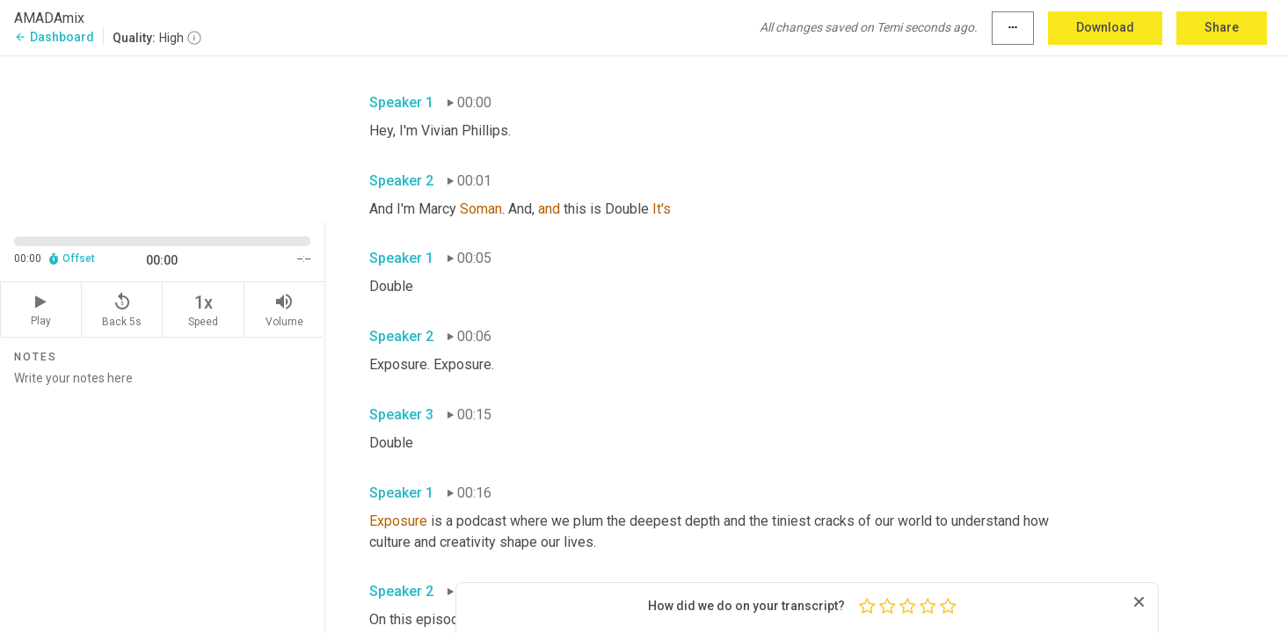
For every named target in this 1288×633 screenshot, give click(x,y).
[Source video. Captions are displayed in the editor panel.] (162, 137)
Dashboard (54, 37)
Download (1105, 27)
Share (1221, 27)
